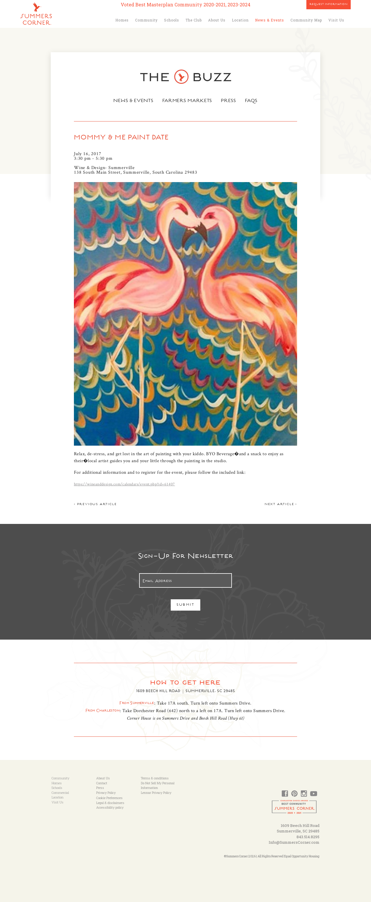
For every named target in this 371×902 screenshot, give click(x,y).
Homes (122, 20)
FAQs (252, 101)
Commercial (60, 792)
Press (229, 101)
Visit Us (336, 20)
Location (240, 20)
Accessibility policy (109, 807)
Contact (101, 783)
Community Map (306, 20)
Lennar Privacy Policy (156, 792)
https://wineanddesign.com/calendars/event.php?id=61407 (124, 484)
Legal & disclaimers (110, 803)
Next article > (281, 504)
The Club (194, 20)
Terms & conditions (155, 778)
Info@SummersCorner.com (294, 842)
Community (146, 20)
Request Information (329, 5)
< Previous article (95, 504)
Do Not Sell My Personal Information (157, 785)
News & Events (269, 20)
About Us (216, 20)
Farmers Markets (187, 101)
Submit (186, 605)
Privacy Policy (106, 792)
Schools (171, 20)
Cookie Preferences (109, 798)
